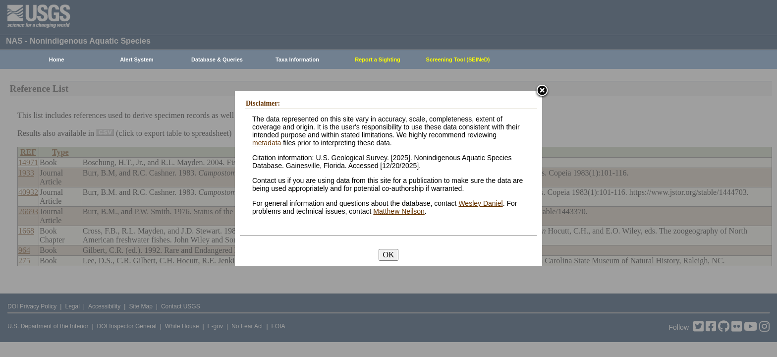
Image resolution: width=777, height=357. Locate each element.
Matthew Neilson (399, 211)
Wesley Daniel (480, 203)
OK (388, 254)
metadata (266, 143)
